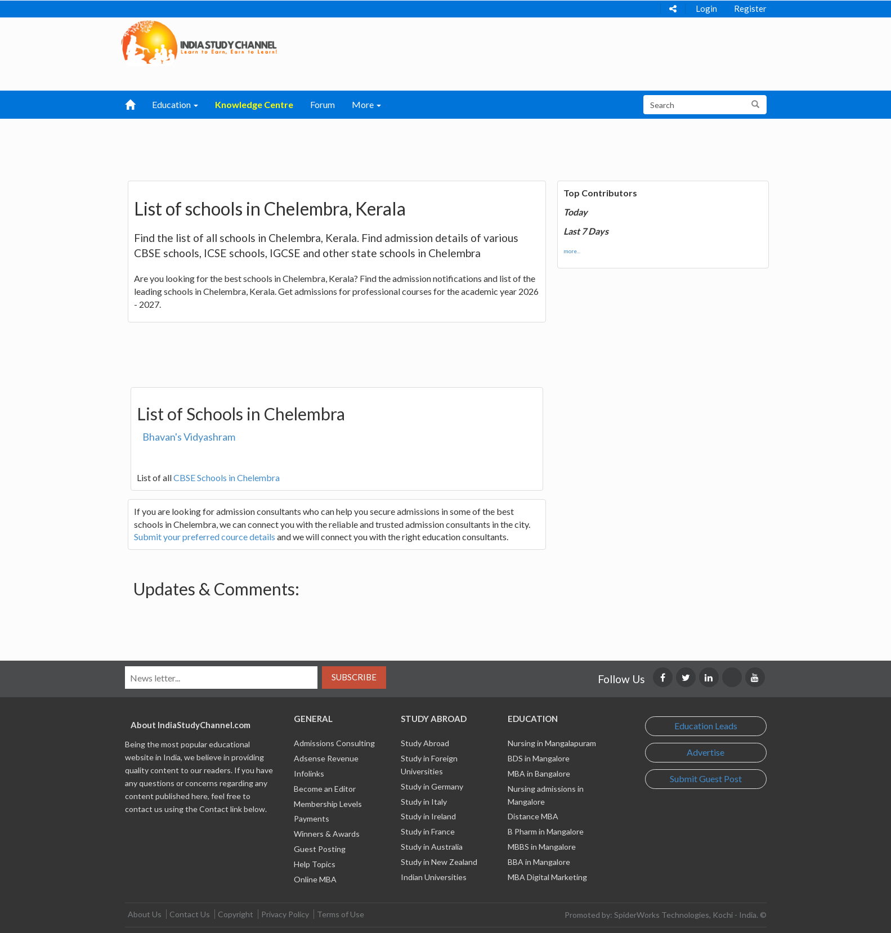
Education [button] (175, 104)
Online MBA (315, 879)
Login (706, 8)
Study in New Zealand (439, 862)
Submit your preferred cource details (204, 536)
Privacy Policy (285, 914)
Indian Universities (434, 877)
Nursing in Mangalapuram (552, 743)
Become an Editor (325, 788)
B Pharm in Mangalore (546, 831)
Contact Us (189, 914)
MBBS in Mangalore (542, 846)
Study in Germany (432, 786)
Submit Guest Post (706, 778)
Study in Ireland (428, 816)
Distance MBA (533, 816)
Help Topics (314, 864)
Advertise (705, 752)
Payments (311, 818)
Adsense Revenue (326, 758)
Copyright (235, 914)
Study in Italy (424, 801)
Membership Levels (328, 804)
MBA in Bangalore (539, 773)
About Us (145, 914)
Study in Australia (432, 846)
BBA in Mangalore (539, 862)
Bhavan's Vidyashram (188, 436)
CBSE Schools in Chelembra (226, 477)
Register (750, 8)
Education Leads (705, 725)
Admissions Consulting (334, 743)
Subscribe (354, 677)
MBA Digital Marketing (547, 877)
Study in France (428, 831)
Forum (322, 104)
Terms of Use (340, 914)
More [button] (366, 104)
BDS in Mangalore (539, 758)
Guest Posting (320, 849)
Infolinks (309, 773)
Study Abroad (425, 743)
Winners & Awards (327, 833)
